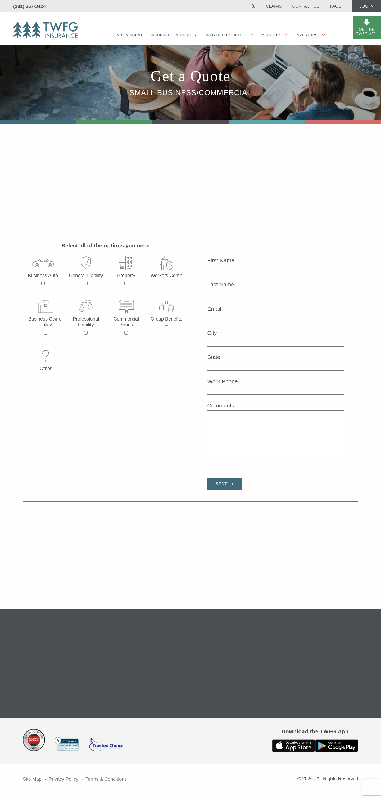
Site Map (32, 779)
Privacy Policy (63, 779)
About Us (272, 35)
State (275, 362)
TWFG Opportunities (226, 35)
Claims (274, 6)
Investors (307, 35)
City (275, 337)
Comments (275, 433)
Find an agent (128, 35)
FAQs (335, 6)
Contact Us (306, 6)
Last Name (275, 289)
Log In (366, 6)
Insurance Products (173, 35)
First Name (275, 265)
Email (275, 313)
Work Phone (275, 386)
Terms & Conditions (106, 779)
